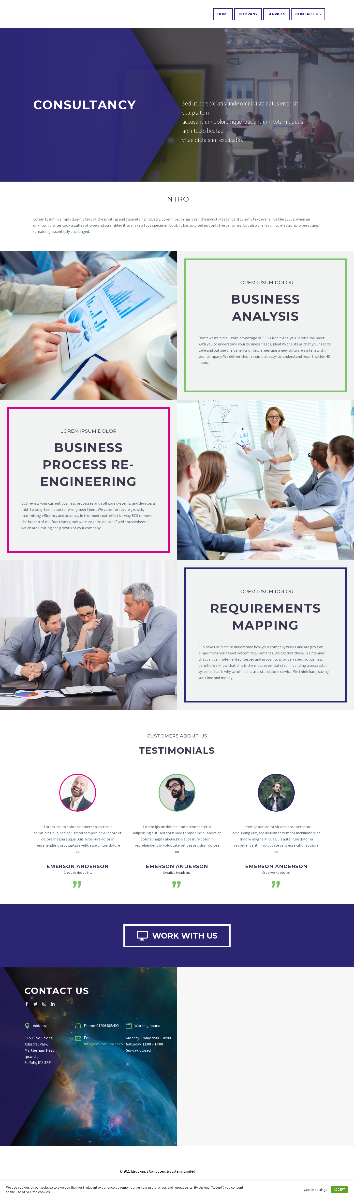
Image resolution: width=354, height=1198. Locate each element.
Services (276, 14)
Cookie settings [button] (315, 1189)
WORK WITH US (177, 937)
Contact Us (308, 14)
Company (248, 14)
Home (223, 14)
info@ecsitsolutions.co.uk (106, 1047)
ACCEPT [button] (339, 1189)
